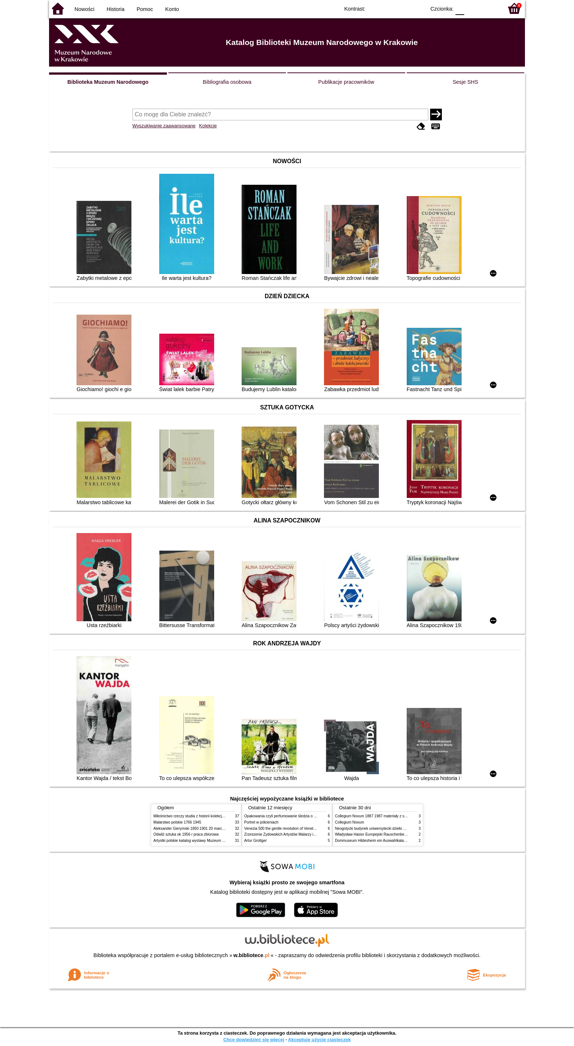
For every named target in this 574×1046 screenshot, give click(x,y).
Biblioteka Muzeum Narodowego (107, 82)
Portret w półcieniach (261, 822)
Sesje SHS (465, 82)
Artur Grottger (255, 841)
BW (388, 8)
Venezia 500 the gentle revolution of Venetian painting (288, 828)
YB (403, 8)
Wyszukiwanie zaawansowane (164, 125)
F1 (472, 8)
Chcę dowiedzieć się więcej (253, 1039)
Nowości (84, 9)
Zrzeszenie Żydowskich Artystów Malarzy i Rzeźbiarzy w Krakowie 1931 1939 (307, 834)
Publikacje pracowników (346, 82)
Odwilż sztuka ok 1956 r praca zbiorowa (186, 834)
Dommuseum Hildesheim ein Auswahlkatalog (372, 841)
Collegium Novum (349, 822)
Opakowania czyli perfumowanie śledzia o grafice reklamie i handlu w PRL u (306, 816)
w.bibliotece (252, 955)
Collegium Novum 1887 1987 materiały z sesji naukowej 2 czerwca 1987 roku (398, 816)
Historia (115, 9)
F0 (459, 8)
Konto (172, 9)
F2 (489, 8)
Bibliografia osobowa (227, 82)
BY (418, 8)
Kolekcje (208, 125)
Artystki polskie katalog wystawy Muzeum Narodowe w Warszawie (207, 841)
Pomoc (145, 9)
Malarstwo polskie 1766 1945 (177, 822)
